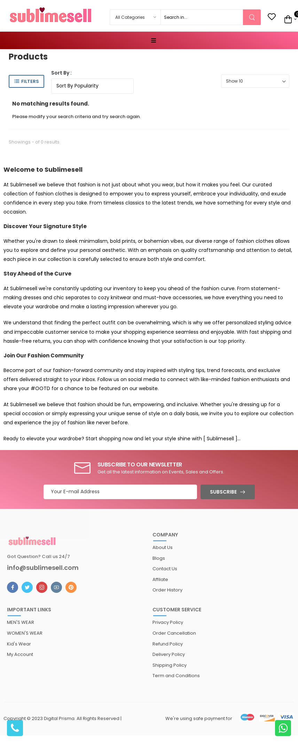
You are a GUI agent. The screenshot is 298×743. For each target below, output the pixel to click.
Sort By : (61, 72)
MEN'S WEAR (20, 622)
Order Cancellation (174, 633)
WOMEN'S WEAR (24, 633)
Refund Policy (167, 644)
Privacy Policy (167, 622)
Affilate (160, 579)
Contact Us (164, 568)
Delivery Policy (168, 654)
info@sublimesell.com (43, 568)
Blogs (158, 558)
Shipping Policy (169, 665)
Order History (167, 590)
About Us (162, 547)
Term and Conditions (176, 675)
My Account (20, 654)
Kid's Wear (19, 644)
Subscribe (223, 491)
